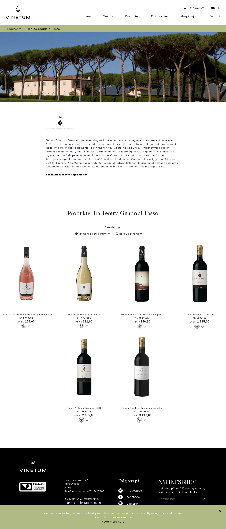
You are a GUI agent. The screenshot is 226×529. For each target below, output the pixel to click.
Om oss (108, 16)
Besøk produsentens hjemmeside (67, 174)
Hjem (87, 16)
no (213, 8)
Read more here (113, 521)
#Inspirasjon (188, 16)
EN (218, 8)
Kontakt (214, 16)
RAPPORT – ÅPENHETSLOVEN (83, 502)
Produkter (132, 16)
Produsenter (159, 16)
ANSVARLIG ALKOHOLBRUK (82, 499)
